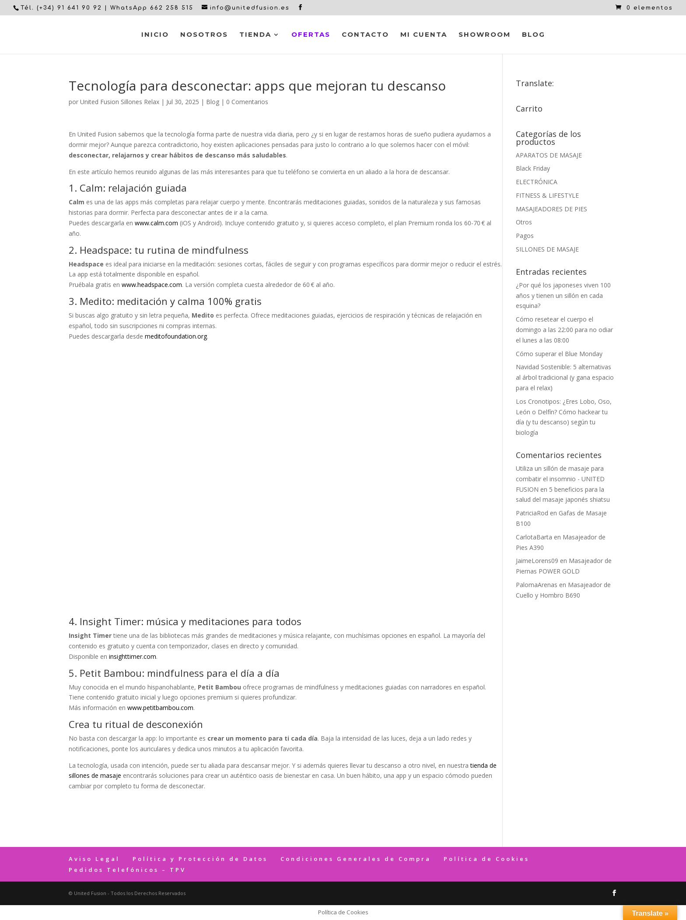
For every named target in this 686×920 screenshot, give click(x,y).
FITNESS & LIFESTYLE (547, 195)
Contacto (365, 34)
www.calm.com (156, 223)
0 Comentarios (247, 102)
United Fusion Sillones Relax (119, 102)
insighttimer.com (132, 656)
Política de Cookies (486, 859)
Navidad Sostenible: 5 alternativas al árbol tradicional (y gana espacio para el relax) (565, 377)
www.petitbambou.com (160, 707)
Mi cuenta (423, 34)
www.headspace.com (152, 284)
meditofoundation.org (176, 336)
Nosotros (204, 34)
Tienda (255, 34)
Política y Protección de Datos (200, 859)
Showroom (484, 34)
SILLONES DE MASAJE (547, 249)
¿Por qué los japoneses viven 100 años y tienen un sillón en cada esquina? (563, 295)
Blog (533, 34)
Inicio (155, 34)
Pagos (525, 235)
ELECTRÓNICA (536, 182)
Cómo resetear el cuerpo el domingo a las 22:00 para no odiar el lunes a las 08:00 (564, 329)
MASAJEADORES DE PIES (551, 209)
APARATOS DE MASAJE (549, 155)
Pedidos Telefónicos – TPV (127, 870)
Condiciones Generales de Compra (355, 859)
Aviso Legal (94, 859)
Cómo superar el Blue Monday (559, 354)
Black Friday (533, 168)
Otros (524, 222)
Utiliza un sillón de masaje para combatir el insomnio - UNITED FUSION (560, 478)
